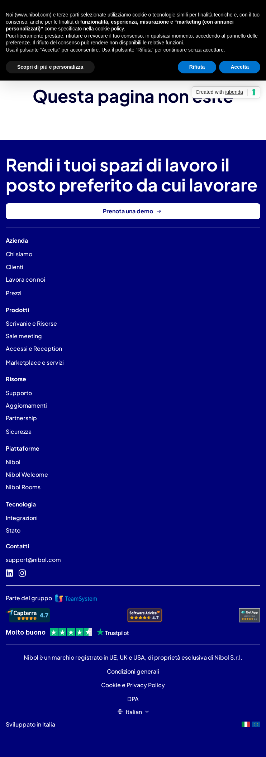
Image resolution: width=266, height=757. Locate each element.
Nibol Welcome (27, 474)
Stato (13, 530)
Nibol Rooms (23, 487)
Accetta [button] (240, 67)
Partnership (21, 418)
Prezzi (14, 293)
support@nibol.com (33, 559)
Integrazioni (22, 517)
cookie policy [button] (109, 28)
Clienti (14, 267)
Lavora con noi (25, 279)
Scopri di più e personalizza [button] (50, 67)
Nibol (13, 462)
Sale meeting (24, 336)
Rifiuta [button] (197, 67)
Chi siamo (19, 254)
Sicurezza (19, 431)
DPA (133, 699)
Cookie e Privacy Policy (133, 685)
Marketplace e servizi (35, 362)
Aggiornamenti (26, 405)
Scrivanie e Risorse (31, 323)
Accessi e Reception (34, 348)
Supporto (19, 393)
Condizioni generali (133, 671)
